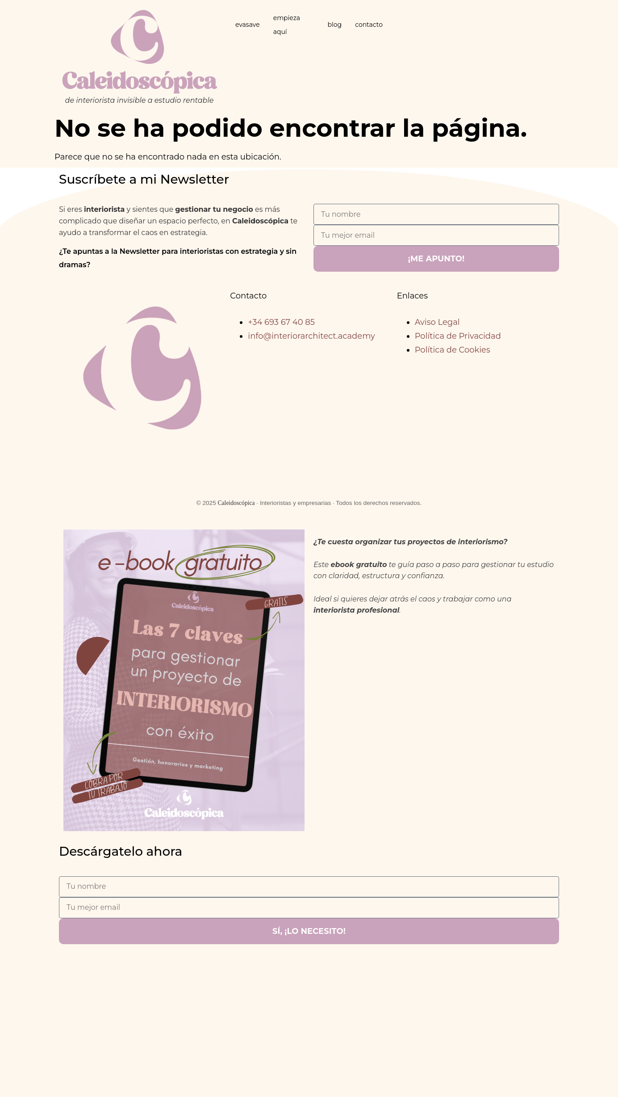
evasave (247, 25)
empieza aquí (286, 25)
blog (334, 25)
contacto (369, 25)
